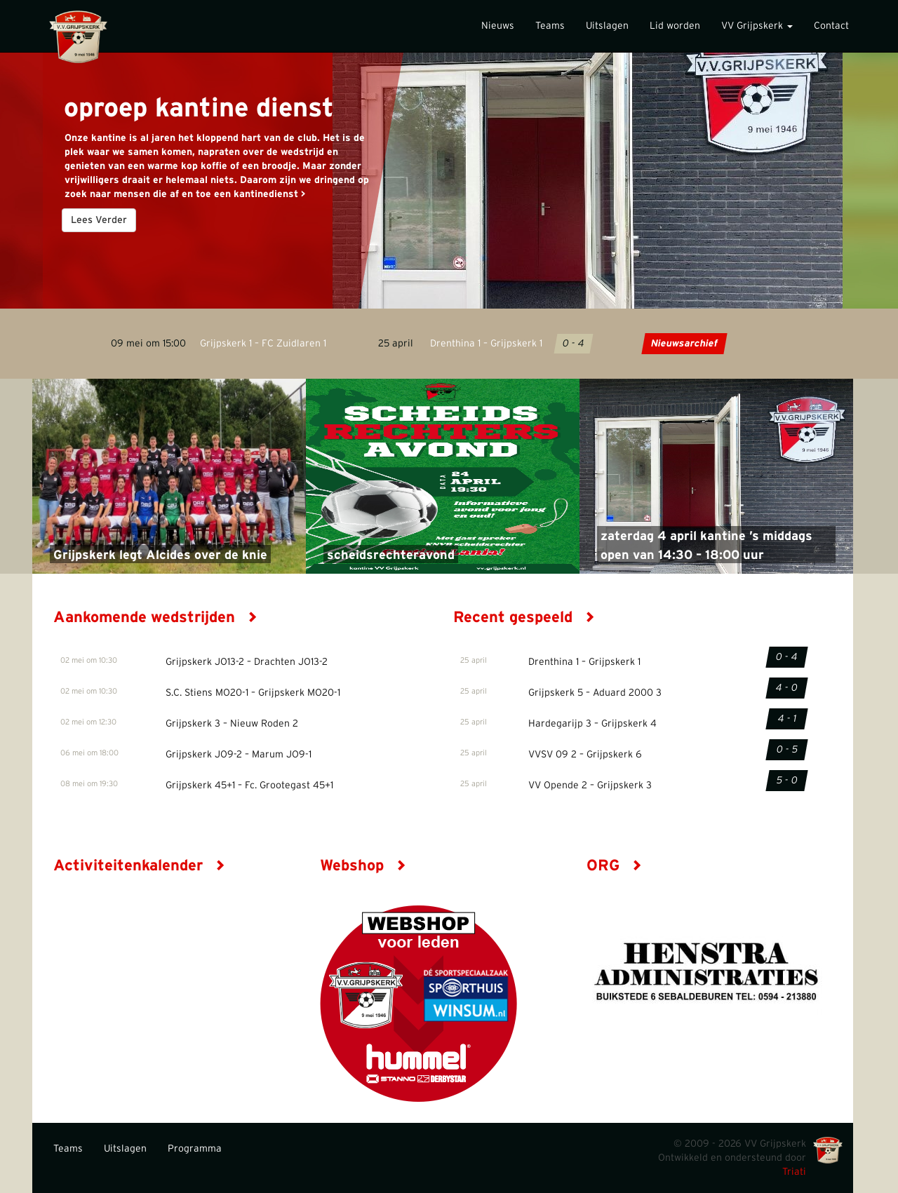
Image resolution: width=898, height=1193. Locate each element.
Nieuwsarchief (684, 344)
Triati (794, 1172)
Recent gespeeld (524, 617)
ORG (614, 865)
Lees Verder (99, 220)
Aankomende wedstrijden (155, 617)
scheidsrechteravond (391, 555)
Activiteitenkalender (139, 865)
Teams (550, 26)
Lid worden (675, 26)
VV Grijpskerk (757, 26)
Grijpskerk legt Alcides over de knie (160, 555)
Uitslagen (607, 26)
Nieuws (497, 26)
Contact (831, 26)
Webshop (363, 865)
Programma (195, 1149)
